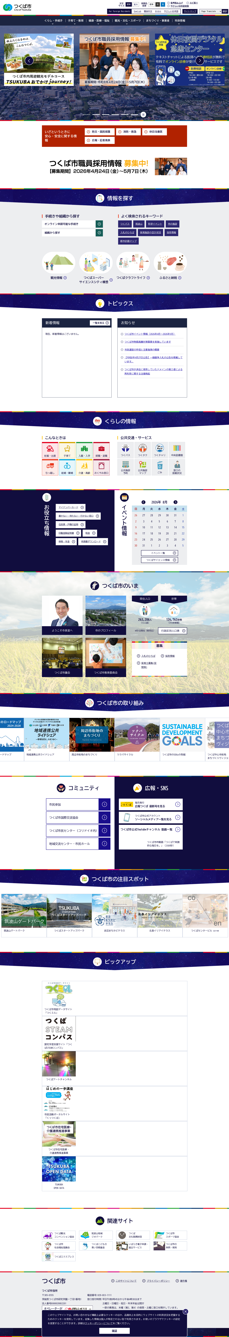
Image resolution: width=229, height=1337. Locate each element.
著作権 (183, 1281)
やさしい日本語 (171, 11)
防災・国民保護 (101, 131)
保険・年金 (64, 541)
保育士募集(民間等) (148, 665)
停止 (143, 114)
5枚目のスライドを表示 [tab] (124, 114)
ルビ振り (194, 3)
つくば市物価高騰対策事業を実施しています (148, 342)
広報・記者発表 (101, 140)
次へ (199, 60)
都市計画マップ (128, 241)
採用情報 (171, 232)
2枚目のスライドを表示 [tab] (96, 114)
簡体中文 (148, 11)
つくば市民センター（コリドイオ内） (74, 830)
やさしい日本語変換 (180, 6)
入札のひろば (127, 232)
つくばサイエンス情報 (158, 560)
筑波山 (138, 224)
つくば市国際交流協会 (63, 817)
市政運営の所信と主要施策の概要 (142, 349)
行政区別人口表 (170, 631)
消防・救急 (129, 131)
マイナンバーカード (68, 507)
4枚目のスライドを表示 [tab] (115, 114)
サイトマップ (190, 11)
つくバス (125, 224)
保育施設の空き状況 (150, 232)
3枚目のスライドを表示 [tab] (105, 114)
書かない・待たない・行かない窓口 (76, 516)
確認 (114, 1331)
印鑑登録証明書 (66, 533)
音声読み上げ (177, 3)
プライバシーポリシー (158, 1281)
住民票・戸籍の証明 (68, 524)
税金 (87, 533)
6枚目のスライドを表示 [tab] (134, 114)
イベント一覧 (158, 553)
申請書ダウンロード (91, 541)
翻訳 (225, 11)
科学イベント (155, 224)
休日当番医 (156, 131)
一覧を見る (98, 323)
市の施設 (172, 224)
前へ (29, 60)
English (137, 11)
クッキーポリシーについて (99, 1323)
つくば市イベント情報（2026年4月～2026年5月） (150, 334)
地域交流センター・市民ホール (69, 843)
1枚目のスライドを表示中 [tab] (86, 114)
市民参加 (55, 804)
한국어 (158, 11)
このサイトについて (126, 1281)
